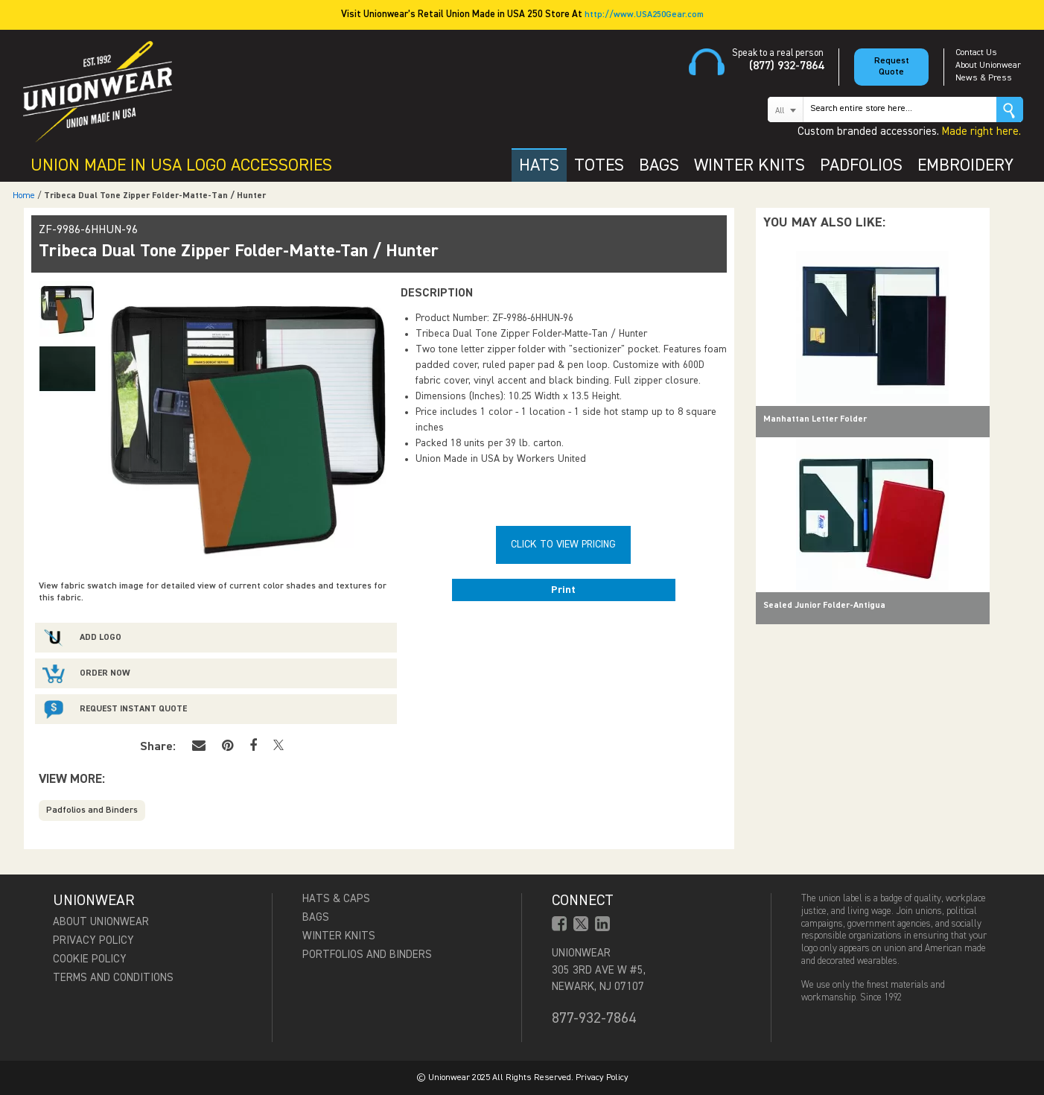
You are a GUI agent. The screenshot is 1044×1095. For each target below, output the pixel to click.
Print (563, 590)
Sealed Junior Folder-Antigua (824, 605)
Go (1009, 109)
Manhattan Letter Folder (815, 419)
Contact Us (976, 52)
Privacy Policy (93, 940)
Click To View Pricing (563, 544)
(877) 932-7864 (786, 66)
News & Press (983, 78)
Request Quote (891, 67)
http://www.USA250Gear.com (644, 14)
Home (24, 195)
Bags (315, 917)
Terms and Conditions (113, 977)
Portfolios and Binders (367, 954)
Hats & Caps (336, 898)
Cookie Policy (90, 959)
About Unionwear (988, 65)
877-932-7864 (594, 1018)
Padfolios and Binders (92, 810)
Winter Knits (338, 936)
